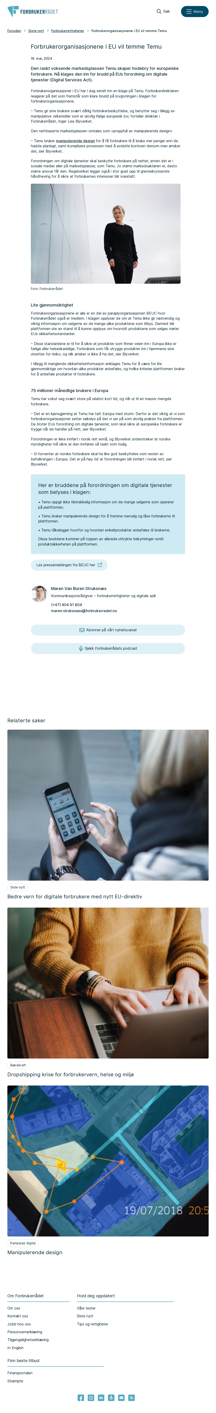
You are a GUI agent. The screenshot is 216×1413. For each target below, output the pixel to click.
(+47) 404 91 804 (66, 604)
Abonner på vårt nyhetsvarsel (108, 630)
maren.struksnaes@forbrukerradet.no (84, 610)
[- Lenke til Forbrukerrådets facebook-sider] (81, 1398)
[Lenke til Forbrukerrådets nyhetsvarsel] (121, 1398)
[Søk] (163, 11)
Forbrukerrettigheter (67, 31)
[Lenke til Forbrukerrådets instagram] (91, 1398)
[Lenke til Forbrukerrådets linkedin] (101, 1398)
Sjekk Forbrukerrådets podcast (108, 648)
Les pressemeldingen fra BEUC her (69, 565)
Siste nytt (36, 31)
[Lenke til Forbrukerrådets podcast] (111, 1398)
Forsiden (14, 31)
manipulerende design (75, 141)
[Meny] (195, 11)
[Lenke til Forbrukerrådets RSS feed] (131, 1398)
